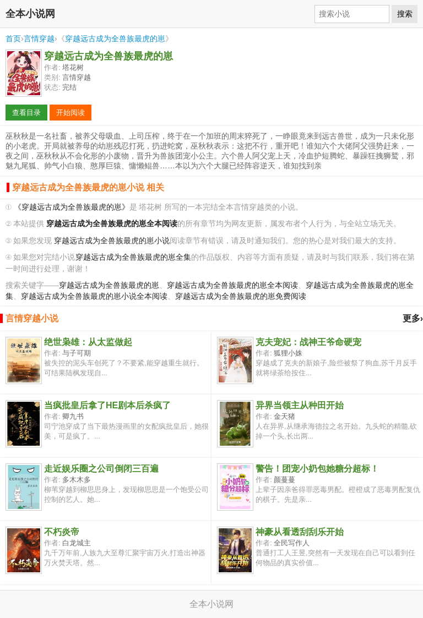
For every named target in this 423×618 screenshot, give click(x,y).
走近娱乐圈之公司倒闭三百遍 (101, 468)
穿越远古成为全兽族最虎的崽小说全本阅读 (94, 296)
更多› (413, 318)
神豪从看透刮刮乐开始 (300, 532)
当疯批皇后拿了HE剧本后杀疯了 (107, 405)
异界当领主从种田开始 (300, 405)
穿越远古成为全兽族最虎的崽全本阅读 (232, 285)
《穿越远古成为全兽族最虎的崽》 (71, 207)
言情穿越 (39, 38)
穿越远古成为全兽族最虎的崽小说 (112, 241)
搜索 (405, 13)
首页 (13, 38)
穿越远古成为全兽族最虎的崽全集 (133, 257)
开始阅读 (70, 112)
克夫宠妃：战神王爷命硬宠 (308, 342)
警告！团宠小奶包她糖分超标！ (317, 468)
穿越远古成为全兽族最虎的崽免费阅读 (240, 296)
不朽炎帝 (61, 532)
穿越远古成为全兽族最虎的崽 (115, 38)
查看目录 (26, 112)
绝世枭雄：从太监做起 (88, 342)
